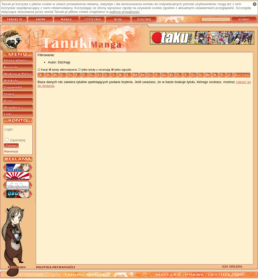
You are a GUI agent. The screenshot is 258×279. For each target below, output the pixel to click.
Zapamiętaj (17, 140)
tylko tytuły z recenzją (95, 69)
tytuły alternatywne (64, 69)
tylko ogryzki (122, 69)
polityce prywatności (124, 12)
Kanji (44, 69)
